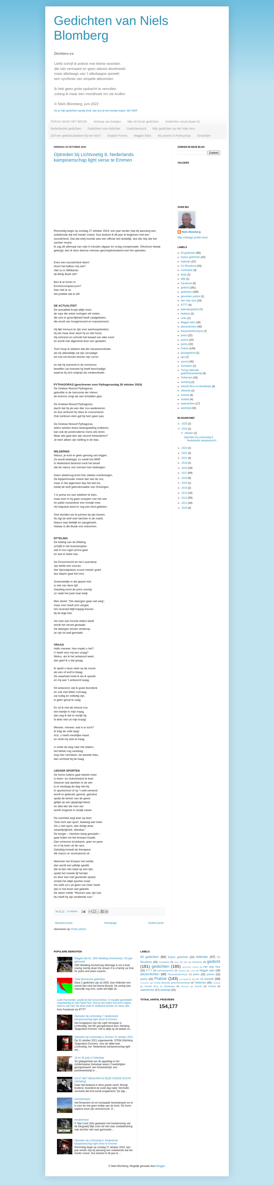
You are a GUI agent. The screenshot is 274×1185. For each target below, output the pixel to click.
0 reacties (72, 911)
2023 (185, 447)
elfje (183, 278)
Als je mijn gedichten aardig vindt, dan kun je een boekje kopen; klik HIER (95, 110)
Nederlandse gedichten (66, 128)
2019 (185, 462)
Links (184, 318)
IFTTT (184, 304)
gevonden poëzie (190, 296)
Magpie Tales (142, 135)
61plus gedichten (190, 257)
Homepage (110, 922)
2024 (185, 428)
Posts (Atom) (78, 929)
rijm (183, 357)
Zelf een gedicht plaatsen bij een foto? (76, 135)
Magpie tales (188, 322)
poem (184, 335)
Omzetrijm (204, 135)
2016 (185, 478)
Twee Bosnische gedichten (89, 979)
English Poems (117, 135)
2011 (185, 502)
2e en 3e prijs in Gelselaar (89, 1057)
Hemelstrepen (82, 1099)
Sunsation (186, 365)
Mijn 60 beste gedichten (143, 121)
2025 (185, 423)
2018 (185, 467)
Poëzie (185, 348)
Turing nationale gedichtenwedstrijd (191, 372)
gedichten (186, 291)
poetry (184, 344)
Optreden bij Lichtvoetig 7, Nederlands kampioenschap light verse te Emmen (96, 1018)
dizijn (184, 274)
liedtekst (185, 313)
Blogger (160, 1166)
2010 (185, 507)
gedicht (185, 287)
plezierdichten (189, 326)
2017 (185, 472)
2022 (185, 453)
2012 (185, 497)
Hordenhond (81, 1119)
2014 (185, 487)
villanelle (186, 390)
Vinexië (185, 395)
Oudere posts (156, 922)
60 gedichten (188, 252)
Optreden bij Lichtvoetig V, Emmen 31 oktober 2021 (103, 1037)
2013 (185, 492)
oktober (189, 433)
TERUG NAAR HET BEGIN (68, 121)
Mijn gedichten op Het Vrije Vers (174, 128)
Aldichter (186, 261)
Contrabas (186, 270)
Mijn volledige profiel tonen (193, 237)
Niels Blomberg (191, 231)
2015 (185, 482)
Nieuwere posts (64, 922)
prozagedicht (188, 352)
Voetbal (185, 399)
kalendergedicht (190, 309)
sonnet (184, 361)
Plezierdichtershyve (192, 331)
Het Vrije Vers (188, 300)
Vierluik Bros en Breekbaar (196, 386)
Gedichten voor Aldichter (104, 128)
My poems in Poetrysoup (174, 135)
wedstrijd (186, 408)
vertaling (185, 382)
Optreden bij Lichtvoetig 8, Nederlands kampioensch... (201, 439)
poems (184, 339)
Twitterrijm (186, 377)
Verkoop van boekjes (107, 121)
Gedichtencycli (136, 128)
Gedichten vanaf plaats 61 (182, 121)
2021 (185, 457)
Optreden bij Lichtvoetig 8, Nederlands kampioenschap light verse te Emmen (94, 157)
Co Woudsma (188, 265)
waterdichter (188, 403)
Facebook (186, 283)
